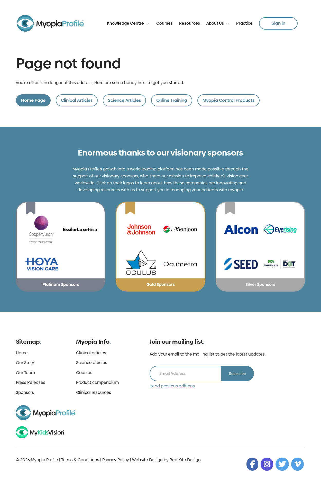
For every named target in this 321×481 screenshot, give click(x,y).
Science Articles (124, 100)
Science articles (91, 362)
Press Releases (30, 382)
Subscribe (237, 373)
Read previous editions (172, 386)
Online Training (171, 100)
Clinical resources (93, 392)
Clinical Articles (77, 100)
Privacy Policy (115, 460)
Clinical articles (91, 353)
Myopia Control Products (228, 100)
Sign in (278, 23)
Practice (244, 23)
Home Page (33, 100)
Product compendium (97, 382)
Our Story (25, 362)
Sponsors (25, 392)
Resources (189, 23)
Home (22, 353)
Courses (164, 23)
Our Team (25, 372)
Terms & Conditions (80, 460)
